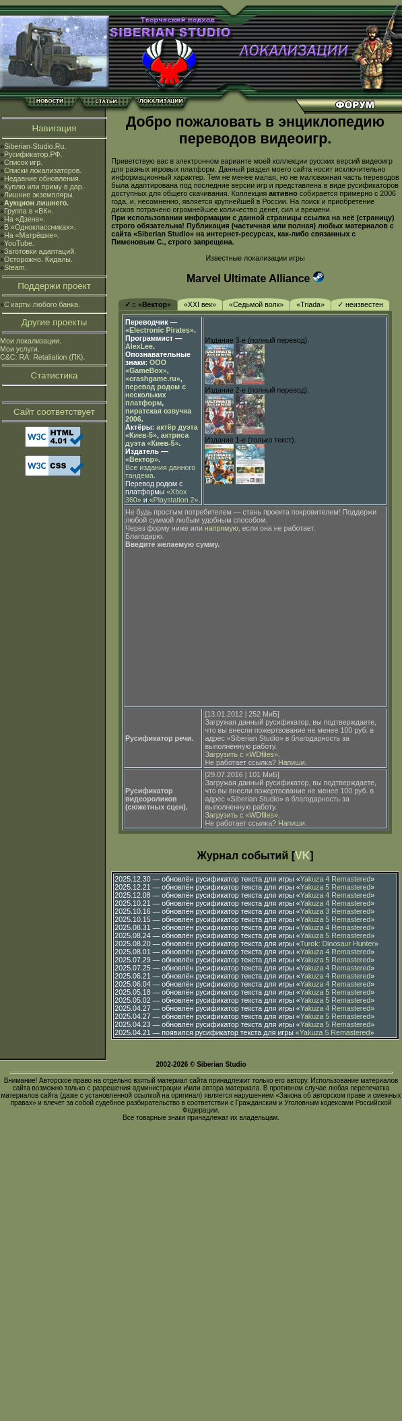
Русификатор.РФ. (33, 154)
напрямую (221, 528)
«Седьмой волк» (256, 304)
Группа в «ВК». (29, 211)
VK (302, 855)
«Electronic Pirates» (159, 330)
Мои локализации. (30, 341)
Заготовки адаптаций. (40, 251)
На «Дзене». (24, 219)
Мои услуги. (20, 349)
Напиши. (292, 762)
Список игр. (23, 162)
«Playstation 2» (174, 500)
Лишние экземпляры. (39, 195)
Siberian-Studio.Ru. (35, 146)
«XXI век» (200, 304)
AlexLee (139, 346)
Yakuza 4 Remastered (335, 879)
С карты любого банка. (42, 304)
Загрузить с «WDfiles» (241, 754)
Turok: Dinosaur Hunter (337, 943)
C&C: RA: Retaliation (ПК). (42, 357)
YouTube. (19, 243)
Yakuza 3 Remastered (335, 911)
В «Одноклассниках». (40, 227)
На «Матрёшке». (31, 235)
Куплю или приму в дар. (44, 187)
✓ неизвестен (360, 304)
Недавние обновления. (42, 178)
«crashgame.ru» (152, 378)
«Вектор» (141, 459)
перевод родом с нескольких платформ (155, 395)
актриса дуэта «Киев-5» (157, 439)
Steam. (15, 267)
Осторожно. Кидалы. (38, 259)
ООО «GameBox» (146, 366)
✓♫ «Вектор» (148, 304)
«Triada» (310, 304)
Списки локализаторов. (42, 170)
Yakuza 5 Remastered (335, 887)
